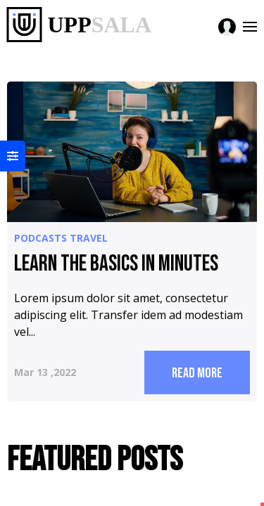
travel (33, 155)
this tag (185, 155)
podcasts (40, 138)
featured (187, 138)
